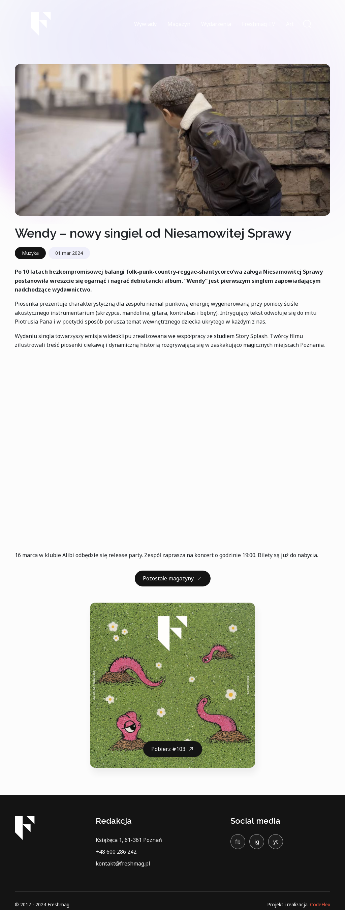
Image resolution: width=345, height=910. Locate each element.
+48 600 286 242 (116, 851)
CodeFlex (320, 904)
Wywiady (145, 24)
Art (290, 24)
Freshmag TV (258, 24)
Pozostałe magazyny (168, 578)
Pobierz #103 (168, 749)
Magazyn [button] (178, 24)
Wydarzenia (216, 24)
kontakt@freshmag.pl (123, 863)
